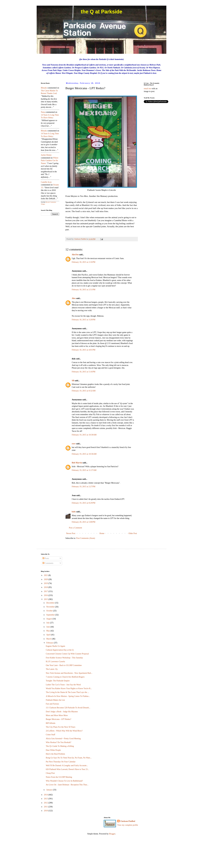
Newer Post (70, 533)
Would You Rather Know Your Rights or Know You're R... (69, 688)
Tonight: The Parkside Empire (58, 681)
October (49, 611)
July (48, 623)
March (49, 639)
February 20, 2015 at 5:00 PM (83, 522)
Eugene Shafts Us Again (55, 646)
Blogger (112, 834)
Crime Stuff (50, 735)
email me (147, 88)
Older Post (133, 533)
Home (102, 533)
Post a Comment (75, 528)
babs (74, 512)
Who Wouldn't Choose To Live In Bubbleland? (64, 781)
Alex (74, 298)
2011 (46, 807)
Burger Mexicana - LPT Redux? (58, 719)
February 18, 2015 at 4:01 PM (83, 350)
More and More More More (57, 715)
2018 (46, 587)
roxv (74, 444)
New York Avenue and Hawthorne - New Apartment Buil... (69, 673)
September (50, 615)
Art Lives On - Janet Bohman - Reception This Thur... (67, 785)
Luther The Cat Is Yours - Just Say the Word (63, 685)
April (48, 635)
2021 (46, 575)
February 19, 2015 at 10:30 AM (84, 435)
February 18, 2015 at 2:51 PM (83, 290)
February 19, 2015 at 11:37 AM (84, 470)
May (48, 631)
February (50, 643)
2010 (46, 811)
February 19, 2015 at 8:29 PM (83, 503)
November (50, 607)
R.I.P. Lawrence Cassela (55, 661)
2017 (46, 591)
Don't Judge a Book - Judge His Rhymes (62, 712)
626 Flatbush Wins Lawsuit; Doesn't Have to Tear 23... (67, 769)
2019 (46, 583)
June (48, 627)
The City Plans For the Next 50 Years (60, 727)
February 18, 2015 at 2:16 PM (83, 262)
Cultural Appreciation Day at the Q (59, 650)
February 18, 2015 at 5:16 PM (83, 372)
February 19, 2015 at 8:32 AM (84, 391)
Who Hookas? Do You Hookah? (58, 742)
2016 (46, 595)
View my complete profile (127, 825)
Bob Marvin (77, 463)
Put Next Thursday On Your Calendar (61, 762)
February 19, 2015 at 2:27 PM (83, 486)
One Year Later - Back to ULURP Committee (64, 665)
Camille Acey (46, 182)
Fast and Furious (52, 704)
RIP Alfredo (50, 723)
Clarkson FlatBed (127, 821)
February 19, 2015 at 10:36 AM (84, 454)
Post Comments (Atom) (85, 538)
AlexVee (75, 255)
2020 (46, 579)
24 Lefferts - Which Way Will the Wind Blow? (64, 731)
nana (43, 112)
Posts (46, 558)
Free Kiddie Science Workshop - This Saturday (64, 658)
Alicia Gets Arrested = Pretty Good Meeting (63, 738)
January (49, 790)
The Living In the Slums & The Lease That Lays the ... (67, 692)
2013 (46, 799)
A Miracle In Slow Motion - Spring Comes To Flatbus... (68, 696)
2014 (46, 795)
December (50, 603)
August (49, 619)
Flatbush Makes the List (55, 700)
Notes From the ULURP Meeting (59, 777)
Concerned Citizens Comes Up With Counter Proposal (67, 654)
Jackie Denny (46, 155)
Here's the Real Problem (55, 754)
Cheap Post (50, 773)
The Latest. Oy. (52, 669)
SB (73, 381)
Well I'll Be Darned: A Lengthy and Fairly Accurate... (67, 765)
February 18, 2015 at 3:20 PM (83, 320)
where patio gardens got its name (49, 160)
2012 (46, 803)
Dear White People (53, 750)
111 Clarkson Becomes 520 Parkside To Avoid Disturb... (68, 708)
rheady (44, 88)
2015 (46, 599)
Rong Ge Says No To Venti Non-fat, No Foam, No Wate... (68, 758)
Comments (48, 563)
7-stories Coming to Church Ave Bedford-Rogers (65, 677)
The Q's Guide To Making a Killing (60, 746)
